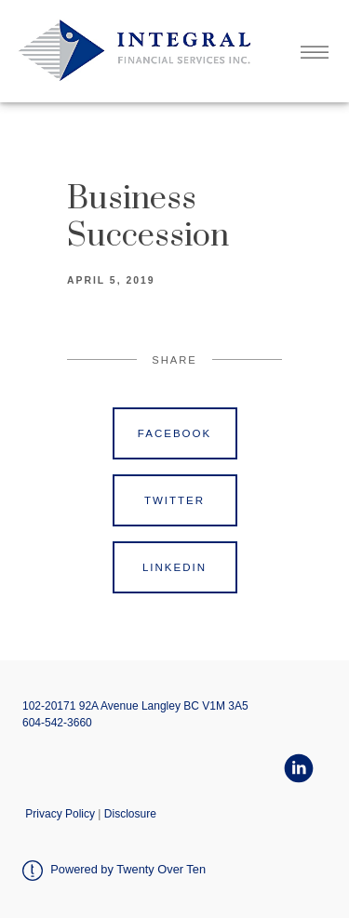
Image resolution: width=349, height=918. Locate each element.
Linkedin (174, 567)
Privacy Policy (60, 813)
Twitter (174, 500)
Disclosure (130, 813)
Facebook (174, 433)
